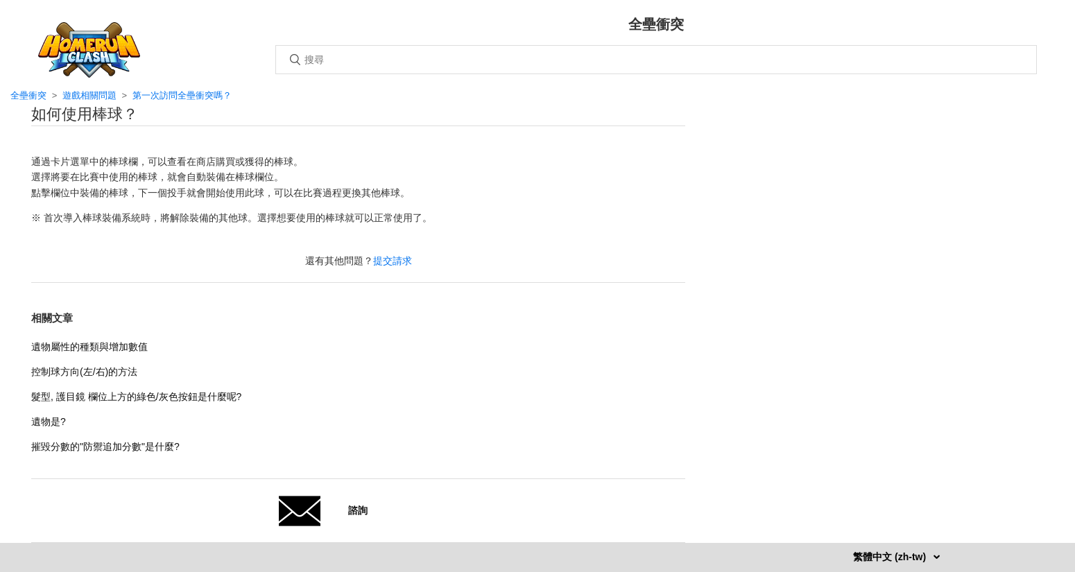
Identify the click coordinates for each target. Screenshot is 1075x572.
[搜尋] (656, 59)
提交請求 (392, 260)
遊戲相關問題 (89, 95)
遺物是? (48, 421)
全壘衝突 (28, 95)
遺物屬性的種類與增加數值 (89, 346)
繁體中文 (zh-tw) (891, 556)
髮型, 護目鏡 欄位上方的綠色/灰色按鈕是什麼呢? (136, 396)
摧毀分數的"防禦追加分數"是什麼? (105, 446)
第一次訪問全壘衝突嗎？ (182, 95)
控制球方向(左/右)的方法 (84, 371)
